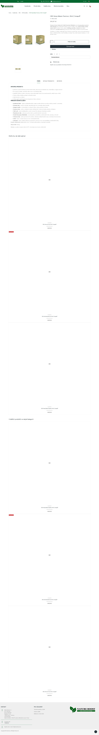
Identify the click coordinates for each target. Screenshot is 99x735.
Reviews (59, 81)
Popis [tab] (38, 81)
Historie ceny (56, 62)
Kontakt (22, 1)
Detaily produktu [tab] (48, 81)
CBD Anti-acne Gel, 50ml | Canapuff (49, 224)
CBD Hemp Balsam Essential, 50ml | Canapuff (49, 408)
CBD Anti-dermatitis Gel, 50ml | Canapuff (49, 316)
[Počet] (51, 41)
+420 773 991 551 (46, 1)
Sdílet (54, 54)
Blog (18, 1)
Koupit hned (70, 46)
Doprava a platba (37, 711)
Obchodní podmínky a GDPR (39, 709)
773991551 (6, 723)
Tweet (57, 54)
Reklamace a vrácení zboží (39, 713)
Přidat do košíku (72, 41)
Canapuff (49, 222)
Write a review (54, 18)
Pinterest (59, 54)
